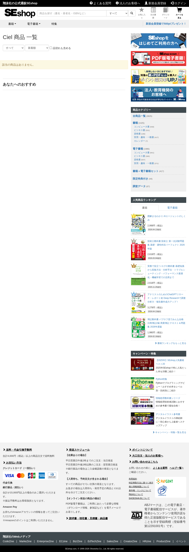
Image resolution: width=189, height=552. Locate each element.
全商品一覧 (139, 115)
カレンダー (141, 141)
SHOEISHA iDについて (139, 498)
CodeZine (8, 541)
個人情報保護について (139, 486)
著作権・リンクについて (140, 490)
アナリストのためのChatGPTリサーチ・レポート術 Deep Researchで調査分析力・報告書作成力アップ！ (166, 298)
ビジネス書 (142, 130)
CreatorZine (130, 541)
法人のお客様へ (128, 3)
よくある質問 (100, 3)
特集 (54, 23)
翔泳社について (136, 494)
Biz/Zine (77, 541)
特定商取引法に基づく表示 (141, 483)
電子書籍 (138, 148)
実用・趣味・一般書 (146, 137)
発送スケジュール (78, 449)
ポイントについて (141, 449)
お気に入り (141, 13)
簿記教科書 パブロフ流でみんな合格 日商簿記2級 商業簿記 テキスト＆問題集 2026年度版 (166, 323)
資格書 (139, 133)
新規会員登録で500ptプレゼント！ (166, 23)
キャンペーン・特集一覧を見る (169, 432)
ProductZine (163, 541)
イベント (181, 541)
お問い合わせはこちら (143, 461)
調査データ (139, 186)
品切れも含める (60, 48)
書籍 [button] (11, 23)
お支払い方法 (12, 462)
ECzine (63, 541)
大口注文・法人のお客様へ (146, 455)
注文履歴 (153, 13)
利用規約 (133, 479)
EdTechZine (94, 541)
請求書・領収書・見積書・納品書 (87, 518)
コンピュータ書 (144, 126)
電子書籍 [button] (32, 23)
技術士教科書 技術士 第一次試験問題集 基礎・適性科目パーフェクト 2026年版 (166, 245)
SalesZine (112, 541)
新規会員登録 (155, 3)
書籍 (135, 122)
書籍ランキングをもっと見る (170, 343)
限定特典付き (140, 178)
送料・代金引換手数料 (17, 449)
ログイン (178, 3)
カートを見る (179, 13)
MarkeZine (25, 541)
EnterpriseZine (45, 541)
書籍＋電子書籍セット (146, 171)
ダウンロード (165, 13)
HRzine (147, 541)
